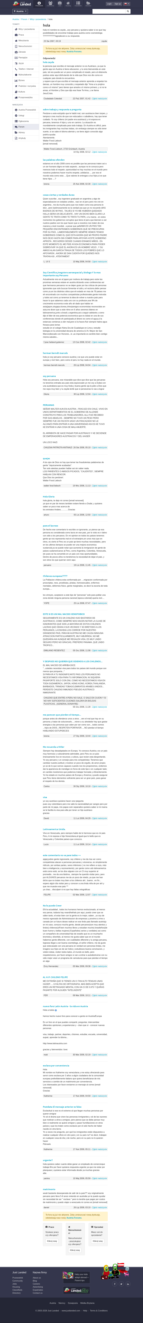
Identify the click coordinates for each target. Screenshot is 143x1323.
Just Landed (21, 4)
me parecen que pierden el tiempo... (62, 714)
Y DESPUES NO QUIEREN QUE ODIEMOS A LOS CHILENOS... (72, 661)
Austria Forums (74, 51)
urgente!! (48, 1160)
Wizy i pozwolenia (38, 19)
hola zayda (48, 62)
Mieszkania (21, 40)
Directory (16, 1293)
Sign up (118, 4)
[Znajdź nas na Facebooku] (114, 1283)
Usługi (19, 115)
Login (109, 4)
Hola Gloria (48, 496)
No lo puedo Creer (52, 905)
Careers (36, 1284)
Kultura (19, 92)
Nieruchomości (23, 46)
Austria (15, 19)
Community (17, 1281)
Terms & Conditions (99, 1311)
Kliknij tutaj (52, 1241)
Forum (24, 19)
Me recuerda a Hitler (53, 746)
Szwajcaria (73, 1303)
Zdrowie (20, 52)
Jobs (14, 1284)
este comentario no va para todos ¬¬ (62, 855)
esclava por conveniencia (56, 1065)
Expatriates (38, 1290)
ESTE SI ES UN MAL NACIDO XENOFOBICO (64, 614)
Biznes (19, 80)
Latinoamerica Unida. (54, 829)
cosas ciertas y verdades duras (58, 194)
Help (85, 1311)
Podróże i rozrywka (25, 86)
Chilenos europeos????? (55, 575)
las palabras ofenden (54, 159)
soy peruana (49, 376)
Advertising (38, 1287)
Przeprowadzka (23, 97)
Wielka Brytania (87, 1303)
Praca (19, 35)
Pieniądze (20, 58)
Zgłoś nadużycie (99, 99)
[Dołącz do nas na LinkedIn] (128, 1283)
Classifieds (17, 1290)
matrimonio (49, 1189)
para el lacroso (50, 525)
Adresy (19, 132)
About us (37, 1278)
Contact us (37, 1293)
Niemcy (62, 1303)
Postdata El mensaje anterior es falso (62, 1106)
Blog (35, 1281)
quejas (46, 458)
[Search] (128, 11)
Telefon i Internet (24, 69)
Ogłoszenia (21, 121)
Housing (16, 1287)
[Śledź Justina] (121, 1283)
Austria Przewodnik (25, 110)
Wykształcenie (22, 75)
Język (19, 63)
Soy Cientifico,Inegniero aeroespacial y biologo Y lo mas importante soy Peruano (72, 274)
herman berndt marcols (55, 352)
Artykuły (20, 138)
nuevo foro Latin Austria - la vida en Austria (65, 1006)
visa (45, 797)
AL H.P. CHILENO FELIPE (55, 977)
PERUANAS (48, 404)
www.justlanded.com (71, 1311)
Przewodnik (17, 1278)
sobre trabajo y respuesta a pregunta (62, 109)
